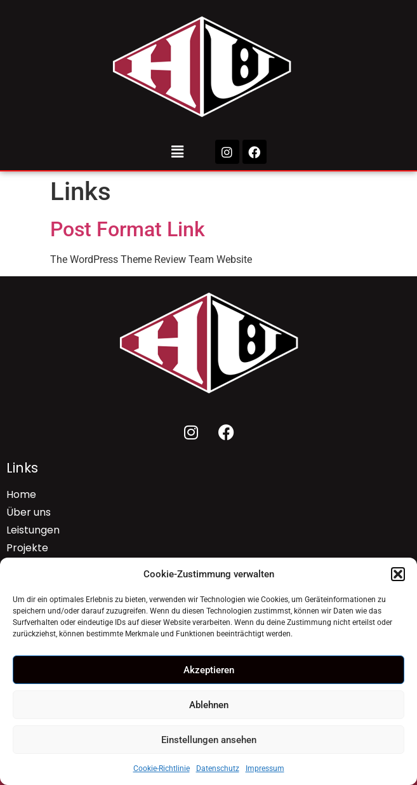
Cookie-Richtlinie (161, 768)
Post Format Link (127, 229)
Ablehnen (208, 705)
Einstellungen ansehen (208, 740)
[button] (398, 574)
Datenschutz (217, 768)
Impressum (265, 768)
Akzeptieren (208, 670)
